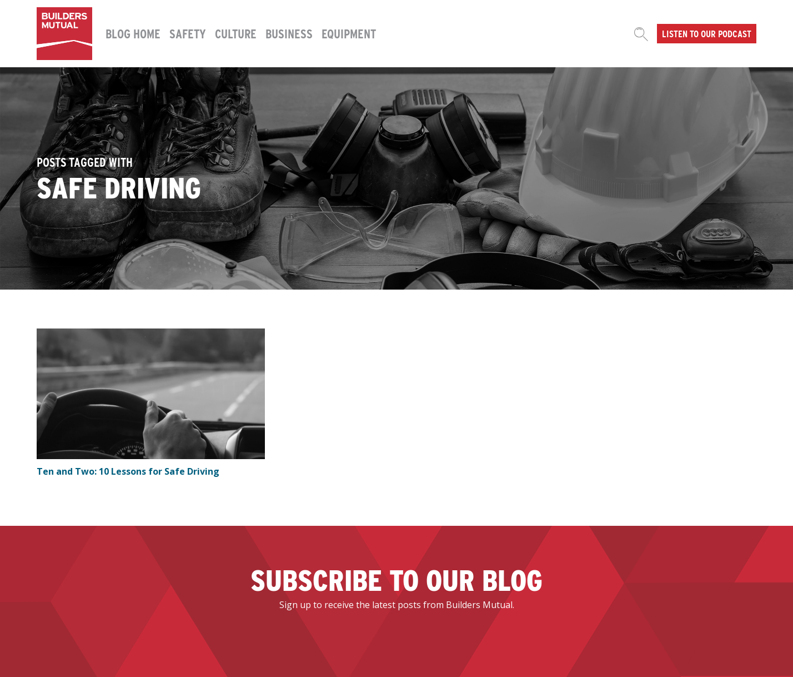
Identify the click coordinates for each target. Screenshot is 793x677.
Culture (236, 33)
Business (289, 33)
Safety (187, 33)
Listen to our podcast (706, 33)
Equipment (349, 33)
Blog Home (133, 33)
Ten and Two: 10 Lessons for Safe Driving (128, 471)
